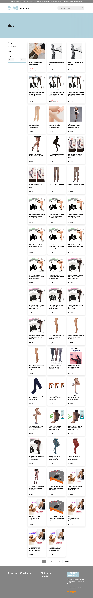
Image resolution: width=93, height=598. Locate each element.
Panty (27, 8)
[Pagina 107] (60, 561)
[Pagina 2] (47, 561)
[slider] (8, 62)
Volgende (66, 561)
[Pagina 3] (51, 561)
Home (22, 8)
